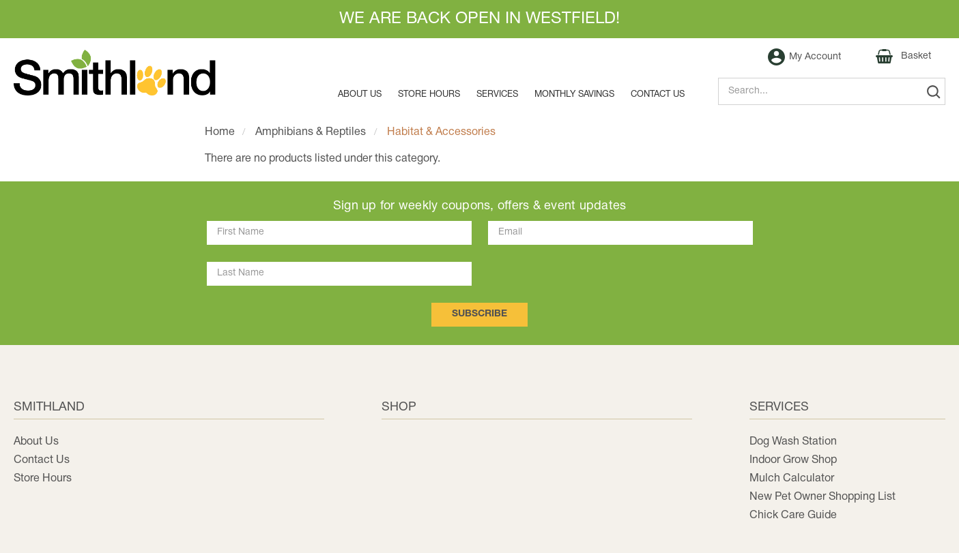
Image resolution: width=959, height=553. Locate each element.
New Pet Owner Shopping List (822, 497)
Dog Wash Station (793, 442)
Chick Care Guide (793, 515)
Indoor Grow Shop (793, 460)
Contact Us (42, 460)
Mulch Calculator (791, 478)
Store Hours (429, 95)
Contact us (658, 95)
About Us (360, 95)
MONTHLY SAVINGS (574, 95)
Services (497, 95)
